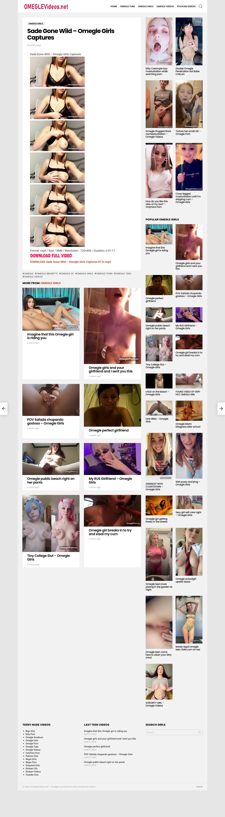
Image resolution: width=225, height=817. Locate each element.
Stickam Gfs (32, 768)
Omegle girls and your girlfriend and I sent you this (110, 369)
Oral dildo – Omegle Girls (157, 420)
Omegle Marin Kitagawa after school (188, 425)
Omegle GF (67, 273)
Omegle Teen (123, 273)
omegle (29, 273)
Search (199, 733)
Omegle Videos (165, 6)
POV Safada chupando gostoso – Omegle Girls (45, 421)
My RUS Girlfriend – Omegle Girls (110, 480)
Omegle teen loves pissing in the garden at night (159, 586)
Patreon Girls (32, 756)
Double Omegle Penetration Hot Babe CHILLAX (188, 71)
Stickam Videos (186, 6)
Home (113, 6)
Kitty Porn (30, 734)
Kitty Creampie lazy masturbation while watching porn (157, 71)
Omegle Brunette (47, 273)
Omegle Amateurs (34, 737)
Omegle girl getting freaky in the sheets (157, 520)
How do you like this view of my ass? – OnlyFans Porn (157, 204)
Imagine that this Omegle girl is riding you (50, 336)
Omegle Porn (104, 273)
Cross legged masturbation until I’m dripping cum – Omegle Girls (188, 198)
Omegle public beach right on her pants (50, 480)
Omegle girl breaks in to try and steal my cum (110, 532)
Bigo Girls (30, 731)
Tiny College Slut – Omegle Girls (48, 557)
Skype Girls (31, 759)
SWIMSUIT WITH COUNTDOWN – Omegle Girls (154, 486)
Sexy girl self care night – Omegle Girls (188, 514)
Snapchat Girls (33, 765)
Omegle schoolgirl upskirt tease (186, 580)
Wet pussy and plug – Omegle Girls (188, 483)
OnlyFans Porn (33, 753)
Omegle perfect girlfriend (109, 430)
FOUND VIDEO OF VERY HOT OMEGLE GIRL (188, 393)
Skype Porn (31, 762)
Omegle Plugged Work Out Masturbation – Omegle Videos (158, 134)
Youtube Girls (32, 775)
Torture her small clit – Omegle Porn (188, 133)
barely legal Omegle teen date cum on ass (188, 648)
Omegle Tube (127, 6)
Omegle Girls (145, 6)
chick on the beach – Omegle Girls (157, 393)
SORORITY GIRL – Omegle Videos (155, 704)
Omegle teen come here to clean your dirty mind (159, 654)
